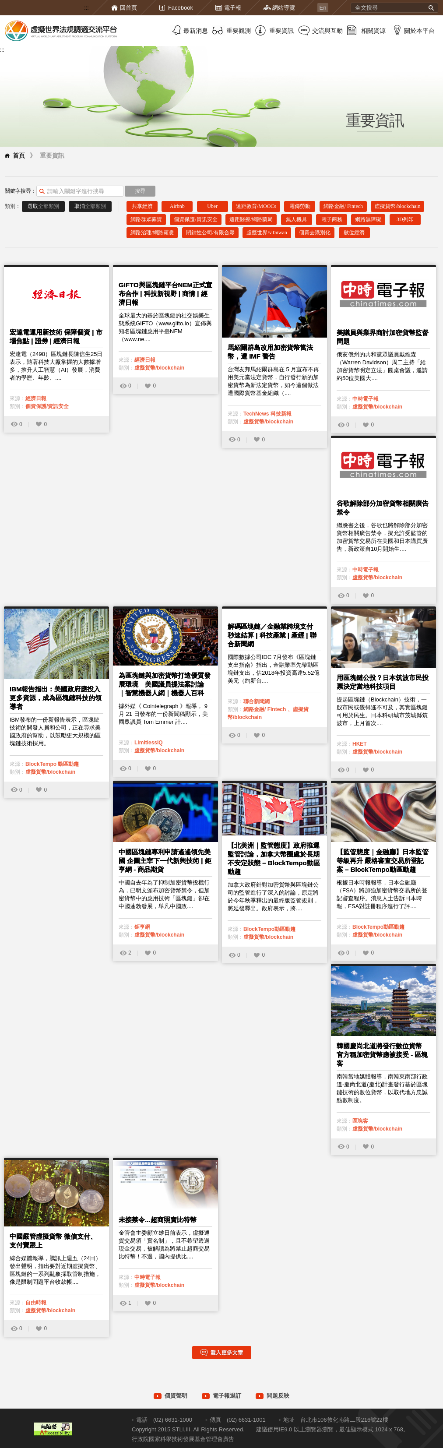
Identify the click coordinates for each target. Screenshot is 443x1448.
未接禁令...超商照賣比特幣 (158, 1219)
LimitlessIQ (148, 743)
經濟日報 (35, 398)
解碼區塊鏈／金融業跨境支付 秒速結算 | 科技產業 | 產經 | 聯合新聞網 (272, 635)
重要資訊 (281, 30)
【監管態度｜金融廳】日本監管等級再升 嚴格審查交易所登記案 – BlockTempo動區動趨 (383, 860)
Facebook (180, 7)
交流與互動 (327, 30)
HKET (359, 744)
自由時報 (35, 1303)
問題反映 (278, 1395)
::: (86, 7)
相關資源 (373, 30)
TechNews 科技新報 (267, 414)
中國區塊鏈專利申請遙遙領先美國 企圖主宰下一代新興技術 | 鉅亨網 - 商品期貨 (165, 860)
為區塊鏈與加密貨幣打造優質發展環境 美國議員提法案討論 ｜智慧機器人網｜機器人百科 (165, 684)
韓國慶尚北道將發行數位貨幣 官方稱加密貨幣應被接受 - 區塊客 (382, 1054)
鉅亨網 (142, 927)
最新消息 (195, 30)
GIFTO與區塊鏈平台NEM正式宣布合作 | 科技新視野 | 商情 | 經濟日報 (165, 293)
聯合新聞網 (256, 701)
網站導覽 (283, 7)
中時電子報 (365, 399)
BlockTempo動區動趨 (269, 929)
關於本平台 (419, 30)
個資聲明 (176, 1395)
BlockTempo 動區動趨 (52, 764)
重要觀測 (238, 30)
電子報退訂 (227, 1395)
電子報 (232, 7)
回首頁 (128, 7)
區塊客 (360, 1121)
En (323, 7)
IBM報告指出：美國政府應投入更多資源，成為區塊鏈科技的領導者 (56, 697)
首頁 (19, 155)
